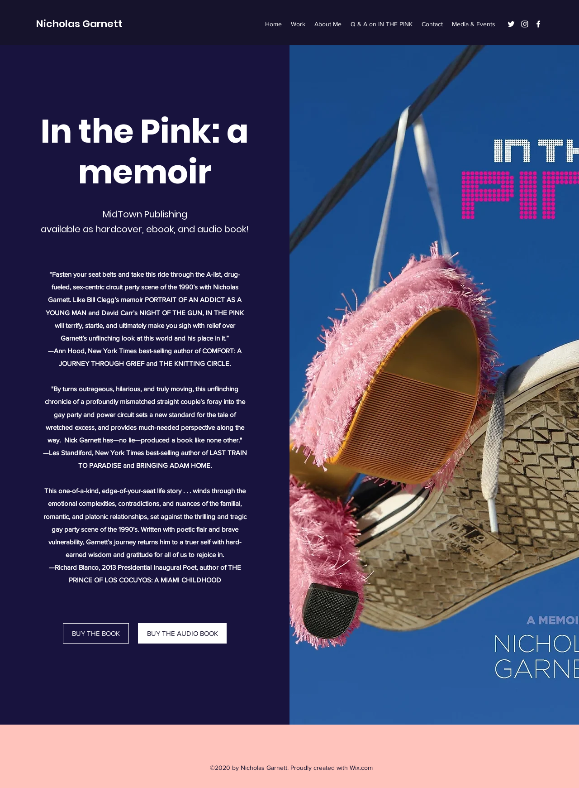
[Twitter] (511, 24)
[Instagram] (524, 24)
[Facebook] (538, 24)
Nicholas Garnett (79, 24)
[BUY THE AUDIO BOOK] (182, 633)
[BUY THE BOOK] (96, 633)
